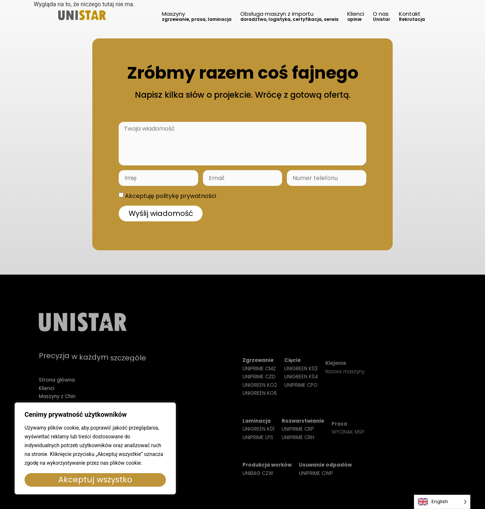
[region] (95, 448)
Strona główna (57, 387)
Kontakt (412, 16)
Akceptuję (170, 196)
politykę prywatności (186, 196)
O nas (381, 16)
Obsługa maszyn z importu (289, 16)
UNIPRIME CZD (258, 385)
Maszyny (197, 16)
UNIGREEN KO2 (259, 393)
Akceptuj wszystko (95, 479)
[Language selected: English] (442, 502)
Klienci (355, 16)
